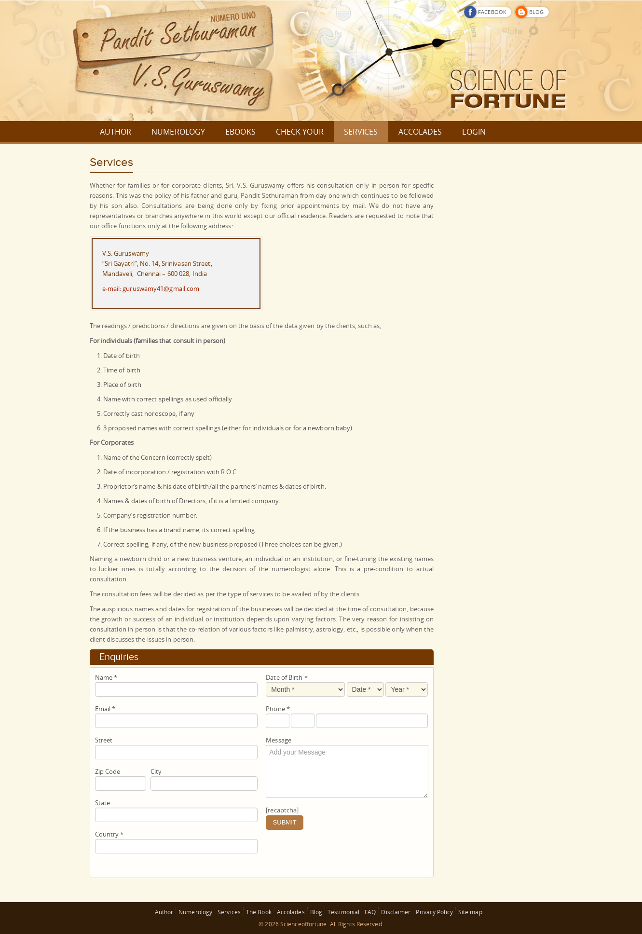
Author (164, 912)
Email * (105, 708)
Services (229, 912)
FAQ (370, 912)
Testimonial (343, 912)
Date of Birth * (287, 677)
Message (278, 740)
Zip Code (108, 771)
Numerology (195, 912)
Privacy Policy (434, 912)
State (102, 802)
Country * (109, 834)
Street (104, 740)
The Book (259, 912)
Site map (470, 912)
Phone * (278, 708)
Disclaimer (395, 912)
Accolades (291, 912)
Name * (106, 677)
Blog (316, 912)
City (156, 771)
